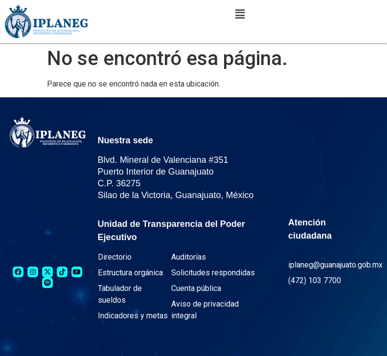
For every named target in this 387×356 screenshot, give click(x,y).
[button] (239, 14)
